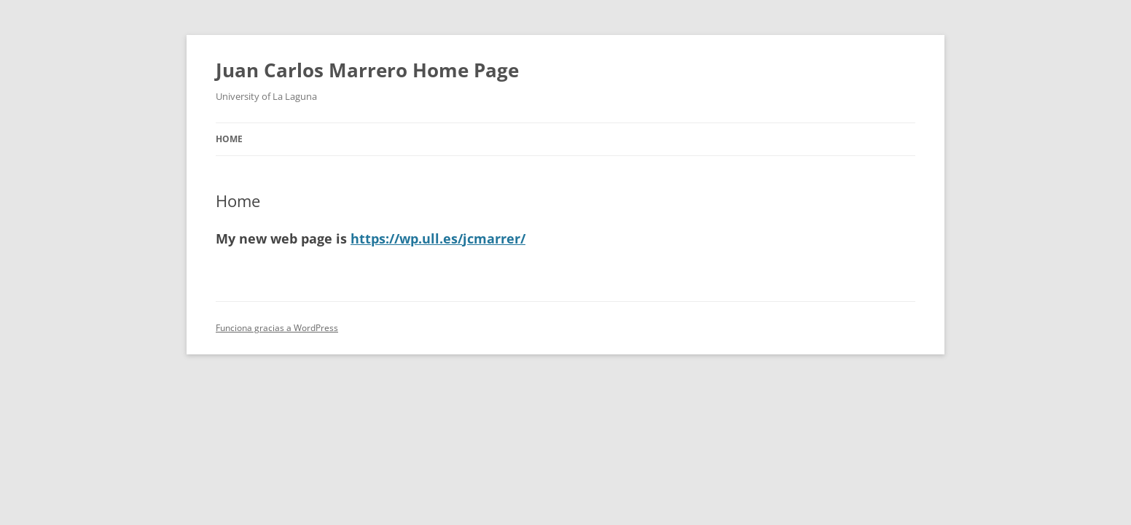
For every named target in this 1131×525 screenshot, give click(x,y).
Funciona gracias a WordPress (277, 328)
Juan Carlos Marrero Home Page (367, 70)
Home (229, 139)
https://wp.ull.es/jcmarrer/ (438, 238)
